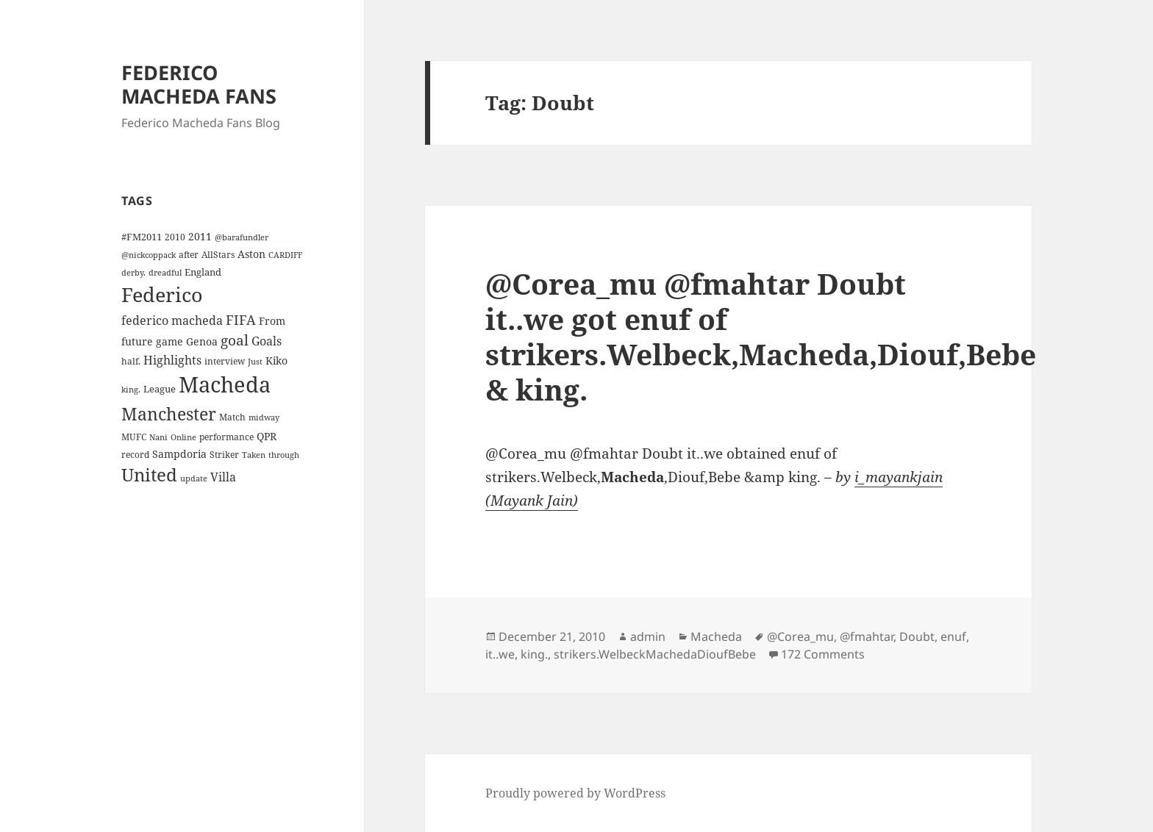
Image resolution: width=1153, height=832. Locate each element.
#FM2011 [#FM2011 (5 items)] (141, 236)
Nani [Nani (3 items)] (158, 437)
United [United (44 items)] (149, 475)
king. (534, 654)
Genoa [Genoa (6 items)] (202, 341)
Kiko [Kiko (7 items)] (276, 360)
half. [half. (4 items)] (130, 361)
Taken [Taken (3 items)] (253, 455)
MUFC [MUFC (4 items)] (133, 436)
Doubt (917, 636)
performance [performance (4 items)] (226, 436)
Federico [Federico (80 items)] (162, 294)
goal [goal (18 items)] (235, 340)
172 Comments (823, 654)
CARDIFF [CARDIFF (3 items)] (285, 255)
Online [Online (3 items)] (183, 437)
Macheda (716, 636)
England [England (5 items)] (203, 272)
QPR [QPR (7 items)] (266, 436)
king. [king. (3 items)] (130, 389)
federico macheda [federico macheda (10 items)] (172, 320)
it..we (500, 654)
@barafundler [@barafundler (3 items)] (241, 237)
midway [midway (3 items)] (264, 417)
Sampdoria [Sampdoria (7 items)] (179, 454)
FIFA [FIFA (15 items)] (241, 320)
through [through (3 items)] (283, 455)
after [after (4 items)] (189, 254)
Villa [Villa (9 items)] (223, 477)
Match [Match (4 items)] (232, 417)
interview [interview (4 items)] (224, 361)
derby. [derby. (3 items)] (133, 273)
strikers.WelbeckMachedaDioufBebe (655, 654)
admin (647, 636)
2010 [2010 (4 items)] (175, 237)
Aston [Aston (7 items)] (251, 254)
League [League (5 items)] (159, 388)
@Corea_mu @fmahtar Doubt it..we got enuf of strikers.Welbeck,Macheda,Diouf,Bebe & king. (760, 336)
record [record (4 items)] (135, 454)
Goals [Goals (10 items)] (266, 341)
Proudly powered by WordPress (575, 793)
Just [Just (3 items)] (255, 361)
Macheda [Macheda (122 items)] (225, 384)
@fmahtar (866, 636)
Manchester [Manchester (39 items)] (168, 414)
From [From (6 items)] (272, 321)
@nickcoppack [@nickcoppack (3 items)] (148, 255)
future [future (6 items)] (137, 341)
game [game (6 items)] (169, 341)
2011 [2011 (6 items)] (200, 236)
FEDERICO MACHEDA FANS (198, 84)
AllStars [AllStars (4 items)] (218, 254)
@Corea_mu (800, 636)
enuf (953, 636)
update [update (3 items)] (193, 478)
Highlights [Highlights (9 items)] (172, 360)
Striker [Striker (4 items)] (224, 454)
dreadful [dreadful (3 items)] (165, 273)
